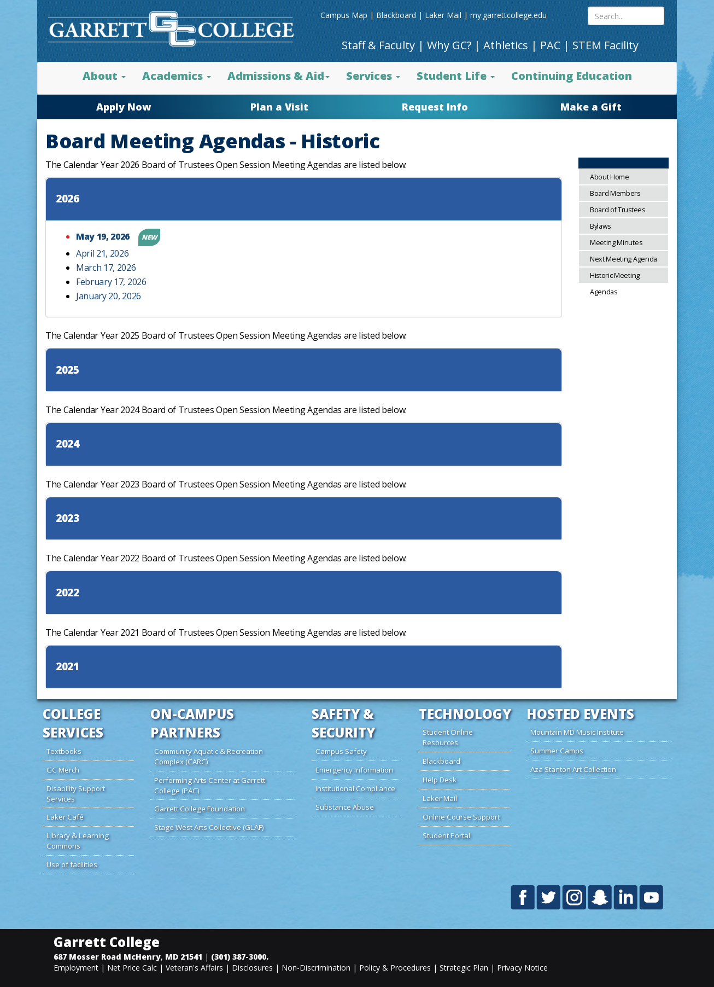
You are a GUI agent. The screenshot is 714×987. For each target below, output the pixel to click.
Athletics (505, 45)
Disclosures (252, 967)
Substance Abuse (344, 807)
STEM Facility (605, 45)
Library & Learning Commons (77, 841)
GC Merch (62, 770)
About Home (609, 177)
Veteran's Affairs (194, 967)
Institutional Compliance (355, 788)
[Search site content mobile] (626, 16)
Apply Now (123, 106)
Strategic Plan (464, 967)
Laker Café (65, 817)
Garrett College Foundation (199, 809)
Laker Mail (443, 15)
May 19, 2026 (104, 236)
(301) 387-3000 (238, 956)
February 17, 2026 (111, 282)
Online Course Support (461, 817)
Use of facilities (71, 864)
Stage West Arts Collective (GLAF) (209, 827)
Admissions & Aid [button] (278, 75)
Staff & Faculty (378, 45)
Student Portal (446, 835)
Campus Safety (341, 751)
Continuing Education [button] (571, 75)
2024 (67, 444)
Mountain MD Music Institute (577, 732)
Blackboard (396, 15)
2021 (67, 667)
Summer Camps (556, 751)
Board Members (615, 193)
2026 (67, 199)
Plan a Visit (279, 106)
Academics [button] (176, 75)
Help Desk (440, 780)
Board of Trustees (617, 209)
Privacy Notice (522, 967)
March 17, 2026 (106, 268)
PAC (550, 45)
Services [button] (373, 75)
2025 (67, 370)
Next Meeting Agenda (623, 259)
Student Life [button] (456, 75)
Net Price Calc (132, 967)
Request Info (435, 106)
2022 (67, 593)
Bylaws (600, 226)
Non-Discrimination (316, 967)
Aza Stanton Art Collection (573, 769)
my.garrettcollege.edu (508, 15)
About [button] (104, 75)
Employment (76, 967)
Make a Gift (591, 106)
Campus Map (343, 15)
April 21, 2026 (102, 253)
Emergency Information (354, 770)
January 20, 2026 (108, 296)
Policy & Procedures (395, 967)
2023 (67, 518)
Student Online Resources (448, 737)
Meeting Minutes (616, 242)
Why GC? (449, 45)
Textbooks (63, 751)
